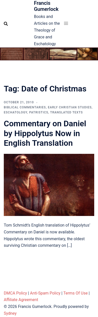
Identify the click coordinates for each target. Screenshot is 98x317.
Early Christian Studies (70, 107)
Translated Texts (66, 112)
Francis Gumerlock (46, 6)
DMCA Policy (15, 293)
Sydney (10, 313)
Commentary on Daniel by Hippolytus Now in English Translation (45, 133)
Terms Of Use (75, 293)
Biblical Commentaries (25, 107)
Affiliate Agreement (21, 299)
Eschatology (15, 112)
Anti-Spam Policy (45, 293)
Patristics (38, 112)
